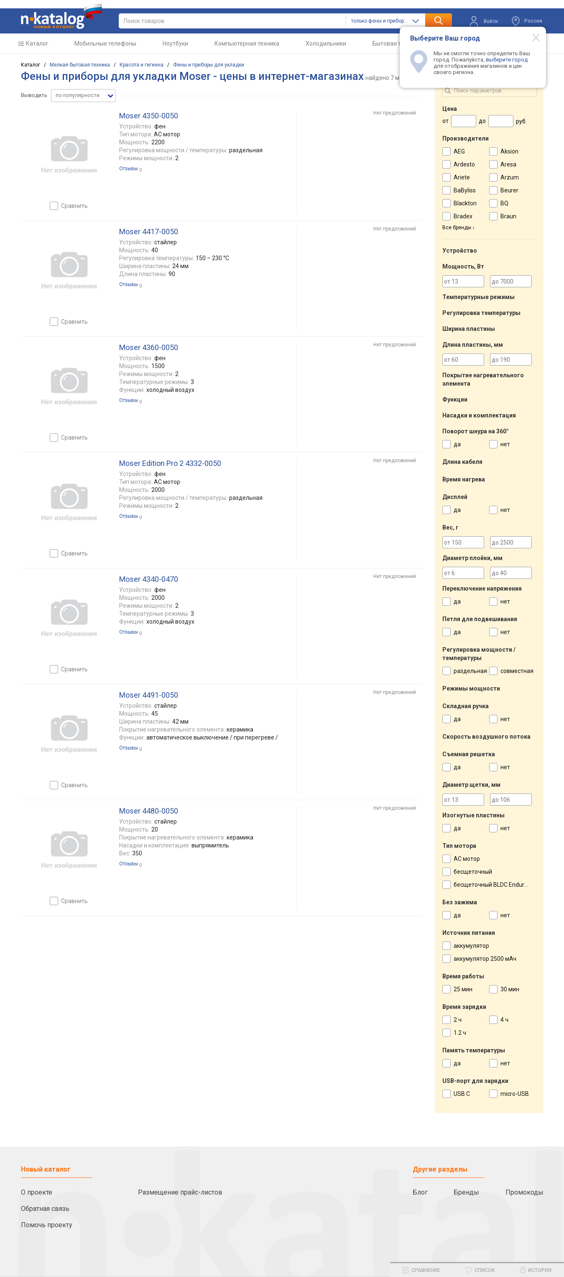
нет (505, 444)
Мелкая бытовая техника (80, 65)
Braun (508, 216)
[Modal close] (531, 37)
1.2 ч (460, 1032)
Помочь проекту (46, 1225)
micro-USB (514, 1093)
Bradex (463, 216)
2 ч (458, 1019)
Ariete (462, 177)
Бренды (466, 1192)
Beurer (509, 190)
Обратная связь (45, 1209)
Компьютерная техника (246, 43)
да (457, 444)
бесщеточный (473, 871)
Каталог (37, 43)
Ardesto (464, 164)
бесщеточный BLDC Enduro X (493, 884)
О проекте (36, 1192)
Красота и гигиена (141, 65)
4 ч (504, 1019)
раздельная (470, 671)
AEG (459, 151)
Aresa (508, 164)
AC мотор (467, 858)
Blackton (465, 203)
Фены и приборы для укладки (208, 65)
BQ (504, 203)
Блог (420, 1192)
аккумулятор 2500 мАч (485, 958)
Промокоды (524, 1192)
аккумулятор (471, 945)
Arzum (509, 177)
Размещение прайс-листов (180, 1192)
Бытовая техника (396, 43)
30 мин (509, 989)
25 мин (463, 989)
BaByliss (465, 190)
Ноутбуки (175, 43)
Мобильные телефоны (105, 43)
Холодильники (326, 43)
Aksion (509, 151)
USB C (462, 1093)
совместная (516, 671)
